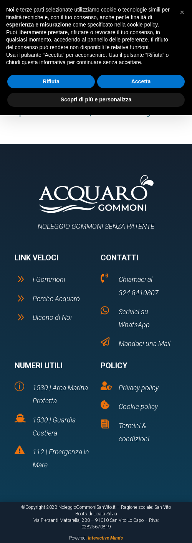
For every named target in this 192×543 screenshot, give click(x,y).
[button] (182, 12)
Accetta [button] (141, 81)
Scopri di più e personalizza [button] (96, 99)
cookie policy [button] (142, 25)
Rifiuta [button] (51, 81)
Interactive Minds (105, 538)
